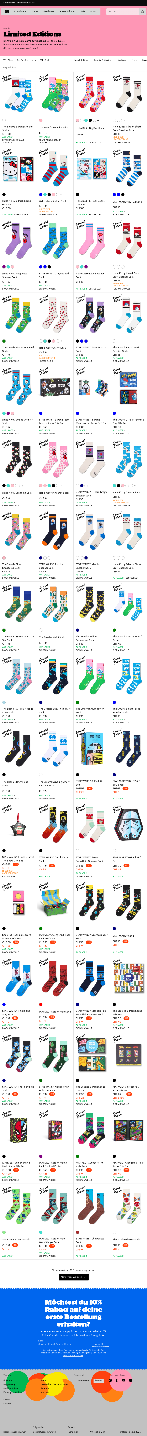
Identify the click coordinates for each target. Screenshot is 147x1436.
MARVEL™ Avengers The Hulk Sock (89, 1164)
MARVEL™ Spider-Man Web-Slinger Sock (52, 1240)
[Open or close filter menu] (8, 60)
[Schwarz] (90, 120)
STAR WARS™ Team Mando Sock (91, 349)
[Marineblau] (81, 485)
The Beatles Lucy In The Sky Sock (54, 711)
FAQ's (43, 1380)
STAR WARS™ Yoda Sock (16, 1239)
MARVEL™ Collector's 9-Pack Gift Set (126, 1088)
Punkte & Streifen (103, 60)
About (93, 11)
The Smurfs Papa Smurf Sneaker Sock (126, 349)
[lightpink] (40, 120)
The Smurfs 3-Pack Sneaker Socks (17, 128)
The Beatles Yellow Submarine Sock (86, 638)
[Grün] (4, 341)
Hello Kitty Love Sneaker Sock (90, 275)
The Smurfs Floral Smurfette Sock (12, 566)
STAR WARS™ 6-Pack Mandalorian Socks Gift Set (91, 421)
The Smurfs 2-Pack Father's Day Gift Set (128, 421)
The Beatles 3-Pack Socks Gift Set (90, 1088)
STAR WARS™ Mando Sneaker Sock (87, 566)
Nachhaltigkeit (10, 1388)
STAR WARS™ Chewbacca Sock (90, 1240)
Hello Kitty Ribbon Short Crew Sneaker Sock (127, 128)
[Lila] (4, 267)
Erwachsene (20, 11)
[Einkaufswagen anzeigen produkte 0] (142, 11)
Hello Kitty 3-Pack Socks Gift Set (16, 203)
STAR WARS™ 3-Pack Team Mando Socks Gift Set (54, 421)
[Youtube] (123, 1380)
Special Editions (67, 11)
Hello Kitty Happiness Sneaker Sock (14, 275)
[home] (7, 11)
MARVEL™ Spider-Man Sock (55, 1011)
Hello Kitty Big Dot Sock (90, 128)
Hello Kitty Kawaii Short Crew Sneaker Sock (127, 275)
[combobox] (123, 11)
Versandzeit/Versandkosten (54, 1384)
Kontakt (45, 1392)
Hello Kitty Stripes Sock (53, 201)
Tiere (134, 60)
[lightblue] (4, 702)
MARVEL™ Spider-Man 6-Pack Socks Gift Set (16, 1164)
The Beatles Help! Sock (52, 637)
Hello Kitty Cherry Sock (52, 348)
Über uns (7, 1380)
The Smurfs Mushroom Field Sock (18, 349)
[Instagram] (110, 1380)
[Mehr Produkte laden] (74, 1277)
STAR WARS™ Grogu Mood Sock (54, 275)
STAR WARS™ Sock (123, 935)
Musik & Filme (81, 60)
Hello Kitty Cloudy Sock (126, 492)
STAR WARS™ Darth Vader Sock (54, 859)
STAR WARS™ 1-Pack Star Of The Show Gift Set (18, 859)
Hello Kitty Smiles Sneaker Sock (17, 421)
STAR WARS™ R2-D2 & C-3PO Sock (127, 783)
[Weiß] (4, 120)
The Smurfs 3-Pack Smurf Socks (127, 638)
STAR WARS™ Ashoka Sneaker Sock (51, 566)
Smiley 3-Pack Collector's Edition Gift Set (16, 937)
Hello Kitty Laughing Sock (17, 493)
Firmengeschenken (12, 1392)
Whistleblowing (97, 1432)
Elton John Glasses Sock (126, 1239)
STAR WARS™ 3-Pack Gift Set (90, 783)
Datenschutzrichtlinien (73, 1356)
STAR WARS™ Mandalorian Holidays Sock (54, 1088)
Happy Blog (9, 1384)
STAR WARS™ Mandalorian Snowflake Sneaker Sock (91, 1013)
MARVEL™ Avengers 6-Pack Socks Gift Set (128, 1164)
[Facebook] (117, 1380)
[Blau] (40, 194)
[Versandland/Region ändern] (89, 1381)
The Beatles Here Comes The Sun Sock (18, 638)
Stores (6, 1400)
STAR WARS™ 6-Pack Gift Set (127, 859)
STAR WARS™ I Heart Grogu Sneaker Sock (91, 494)
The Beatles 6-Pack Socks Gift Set (127, 1013)
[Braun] (77, 1232)
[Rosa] (77, 120)
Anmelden (100, 1344)
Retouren (45, 1388)
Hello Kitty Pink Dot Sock (54, 493)
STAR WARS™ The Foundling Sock (18, 1088)
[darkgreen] (40, 1080)
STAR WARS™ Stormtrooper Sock (92, 937)
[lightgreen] (4, 1232)
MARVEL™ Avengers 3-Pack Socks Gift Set (54, 937)
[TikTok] (130, 1380)
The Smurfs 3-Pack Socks (53, 127)
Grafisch (122, 60)
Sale (83, 11)
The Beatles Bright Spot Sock (16, 784)
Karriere (7, 1403)
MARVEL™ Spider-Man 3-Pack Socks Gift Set (53, 1164)
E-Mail (65, 1343)
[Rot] (40, 1004)
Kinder (35, 11)
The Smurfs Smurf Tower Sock (90, 711)
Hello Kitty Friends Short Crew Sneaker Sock (127, 566)
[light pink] (81, 120)
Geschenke (48, 11)
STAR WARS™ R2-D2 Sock (127, 201)
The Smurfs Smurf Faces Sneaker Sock (126, 711)
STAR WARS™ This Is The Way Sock (16, 1013)
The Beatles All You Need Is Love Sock (17, 711)
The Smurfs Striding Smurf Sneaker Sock (54, 784)
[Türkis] (86, 120)
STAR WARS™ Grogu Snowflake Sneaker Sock (89, 859)
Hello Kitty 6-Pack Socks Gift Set (90, 203)
